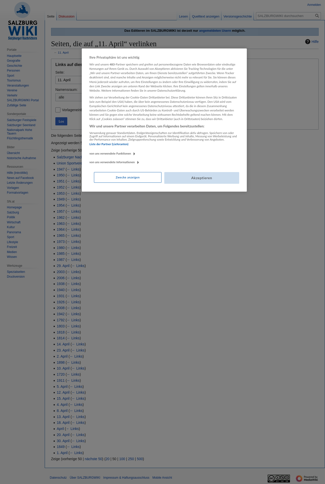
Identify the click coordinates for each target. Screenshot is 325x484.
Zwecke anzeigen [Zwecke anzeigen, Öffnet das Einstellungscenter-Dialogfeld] (128, 177)
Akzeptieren (201, 178)
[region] (164, 120)
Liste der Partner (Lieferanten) (108, 144)
